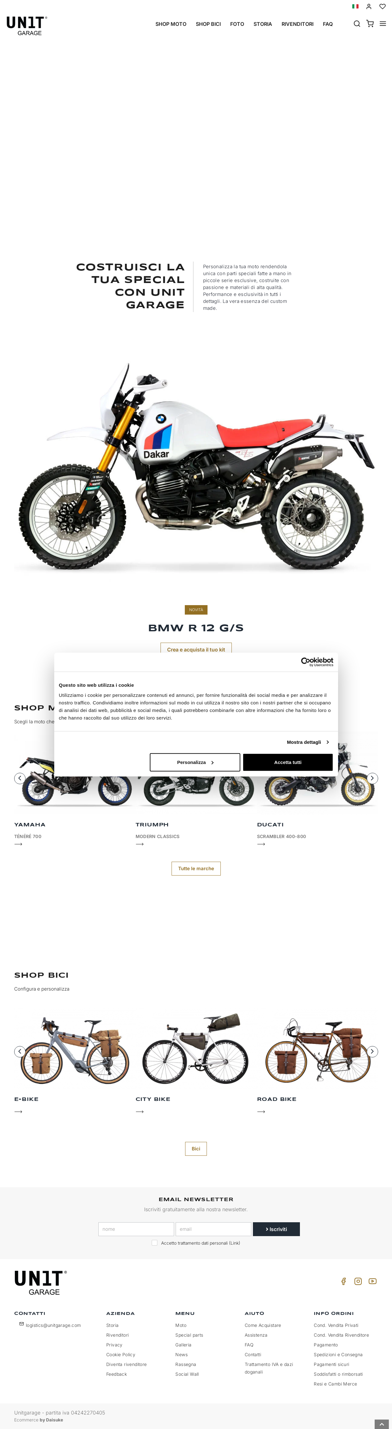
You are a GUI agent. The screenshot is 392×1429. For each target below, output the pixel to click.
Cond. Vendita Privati (336, 1325)
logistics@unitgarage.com (53, 1325)
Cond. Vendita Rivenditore (341, 1335)
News (181, 1354)
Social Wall (187, 1374)
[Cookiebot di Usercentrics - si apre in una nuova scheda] (305, 662)
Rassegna (185, 1364)
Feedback (116, 1374)
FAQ (249, 1344)
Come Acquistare (263, 1325)
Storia (263, 24)
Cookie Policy (120, 1354)
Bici (196, 1149)
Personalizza (195, 762)
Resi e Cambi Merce (335, 1383)
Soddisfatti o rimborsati (338, 1374)
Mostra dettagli (304, 742)
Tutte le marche (196, 868)
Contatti (253, 1354)
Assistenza (256, 1335)
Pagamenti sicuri (331, 1364)
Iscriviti (276, 1229)
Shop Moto (170, 24)
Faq (328, 24)
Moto (180, 1325)
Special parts (189, 1335)
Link (235, 1243)
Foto (237, 24)
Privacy (114, 1344)
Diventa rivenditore (126, 1364)
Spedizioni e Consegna (338, 1354)
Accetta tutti (288, 762)
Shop (195, 188)
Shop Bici (208, 24)
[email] (213, 1229)
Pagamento (326, 1344)
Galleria (183, 1344)
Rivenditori (297, 24)
